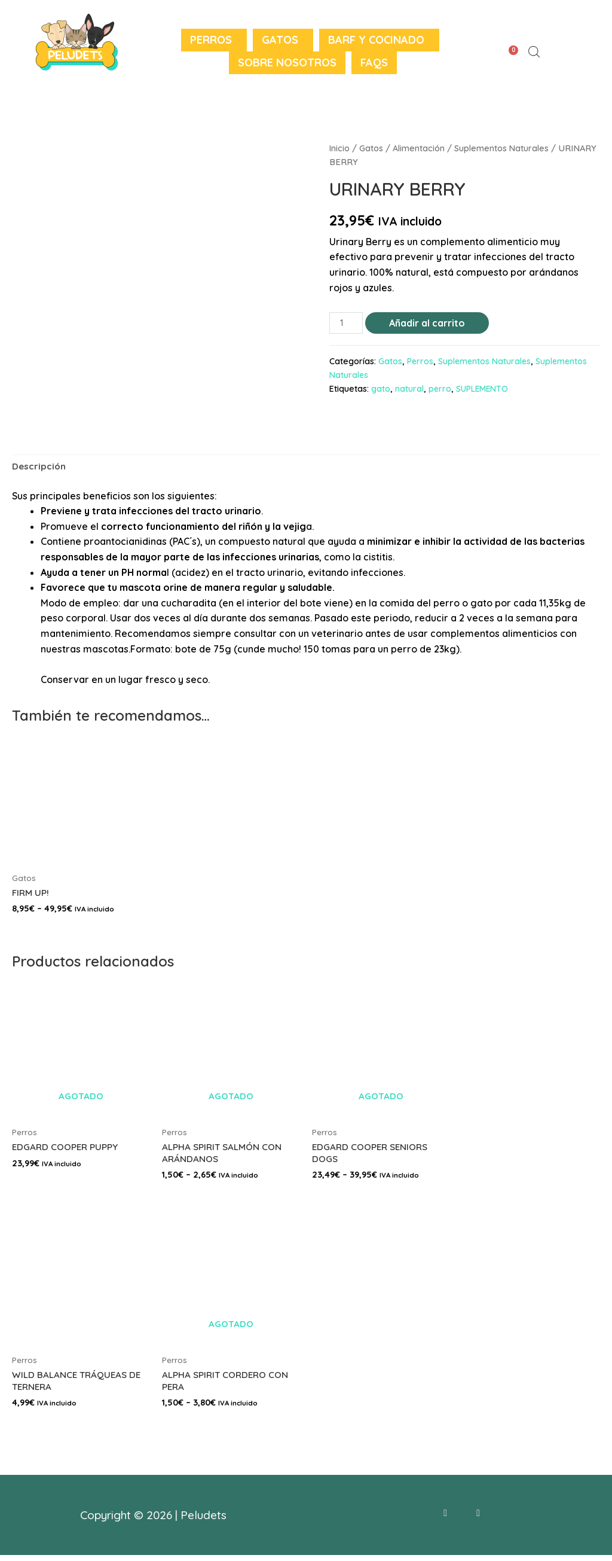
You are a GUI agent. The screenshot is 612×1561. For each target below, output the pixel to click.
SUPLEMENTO (483, 389)
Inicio (339, 148)
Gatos (280, 40)
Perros (211, 40)
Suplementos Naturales (502, 148)
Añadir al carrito (428, 323)
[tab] (40, 467)
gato (380, 389)
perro (440, 389)
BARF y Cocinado (376, 40)
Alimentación (419, 148)
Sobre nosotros (287, 62)
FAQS (374, 62)
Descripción (40, 467)
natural (409, 389)
